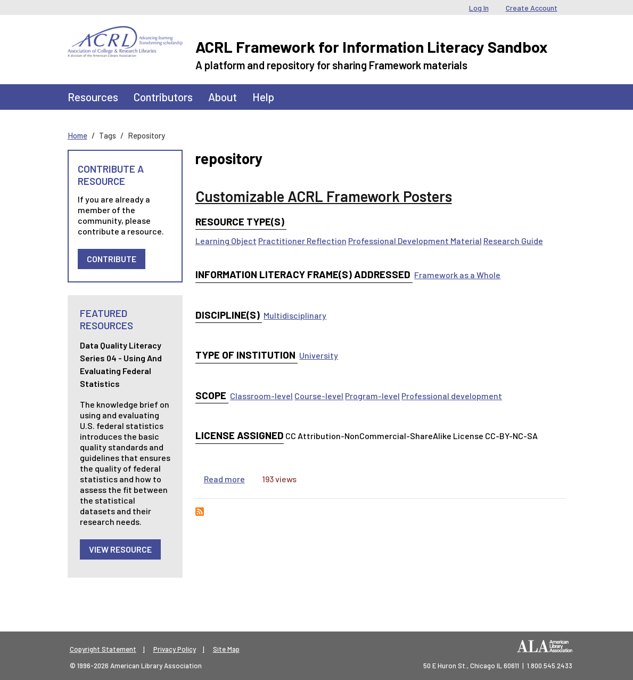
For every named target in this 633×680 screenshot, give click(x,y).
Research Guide (513, 241)
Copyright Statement (103, 649)
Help (263, 96)
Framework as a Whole (457, 275)
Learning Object (226, 241)
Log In (479, 7)
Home (77, 135)
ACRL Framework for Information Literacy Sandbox (371, 46)
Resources (93, 96)
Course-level (318, 396)
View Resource (120, 549)
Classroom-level (261, 396)
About (222, 96)
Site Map (226, 649)
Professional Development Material (415, 241)
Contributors (163, 96)
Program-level (372, 396)
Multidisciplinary (295, 315)
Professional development (451, 396)
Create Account (531, 7)
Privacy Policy (174, 649)
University (318, 355)
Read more (224, 479)
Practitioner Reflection (302, 241)
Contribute (111, 259)
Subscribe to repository (199, 511)
